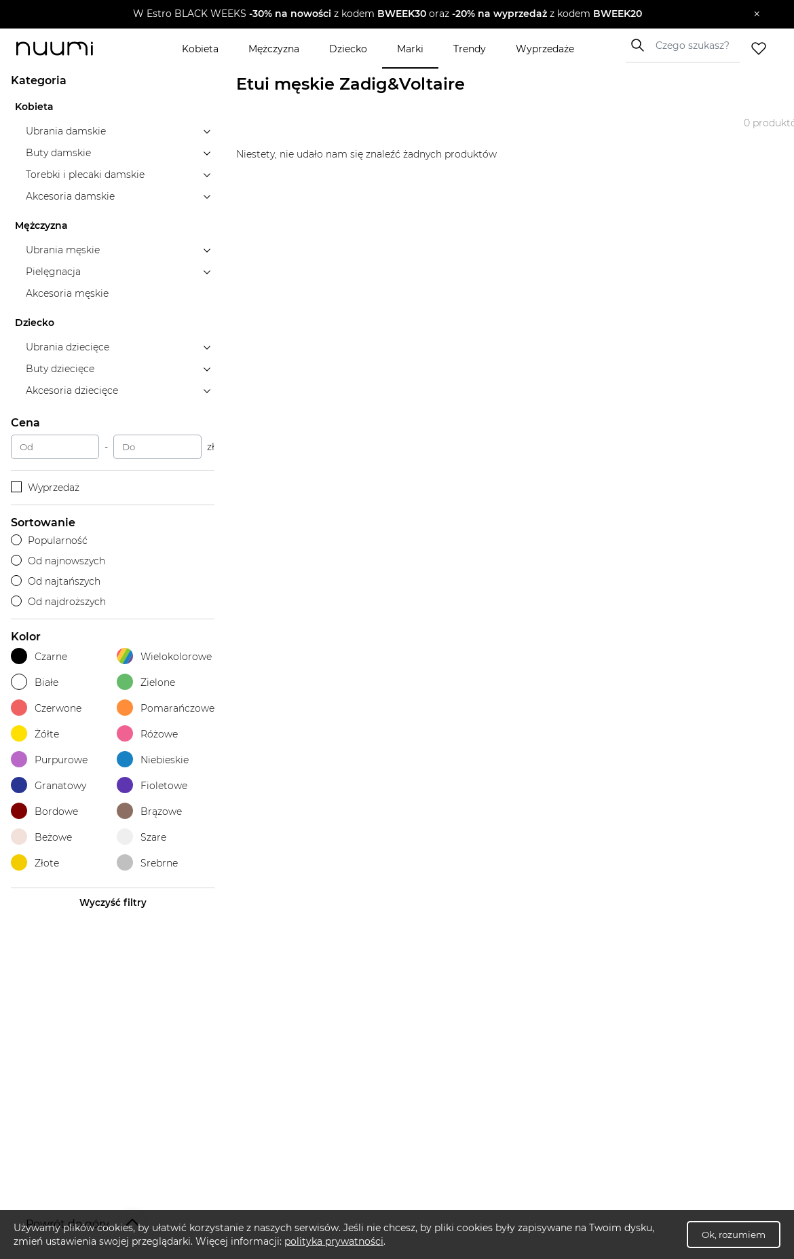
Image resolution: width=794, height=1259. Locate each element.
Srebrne (147, 863)
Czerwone (46, 708)
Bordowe (44, 811)
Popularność (49, 540)
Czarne (39, 656)
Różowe (147, 734)
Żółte (35, 734)
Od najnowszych (58, 561)
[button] (387, 14)
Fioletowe (152, 785)
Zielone (146, 682)
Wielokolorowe (164, 656)
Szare (141, 837)
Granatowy (48, 785)
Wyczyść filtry (113, 902)
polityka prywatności (333, 1241)
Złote (35, 863)
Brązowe (149, 811)
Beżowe (41, 837)
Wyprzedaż (45, 487)
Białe (34, 682)
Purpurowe (49, 759)
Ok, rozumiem (733, 1234)
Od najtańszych (55, 581)
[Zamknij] (757, 14)
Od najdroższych (58, 602)
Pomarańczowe (165, 708)
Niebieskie (153, 759)
